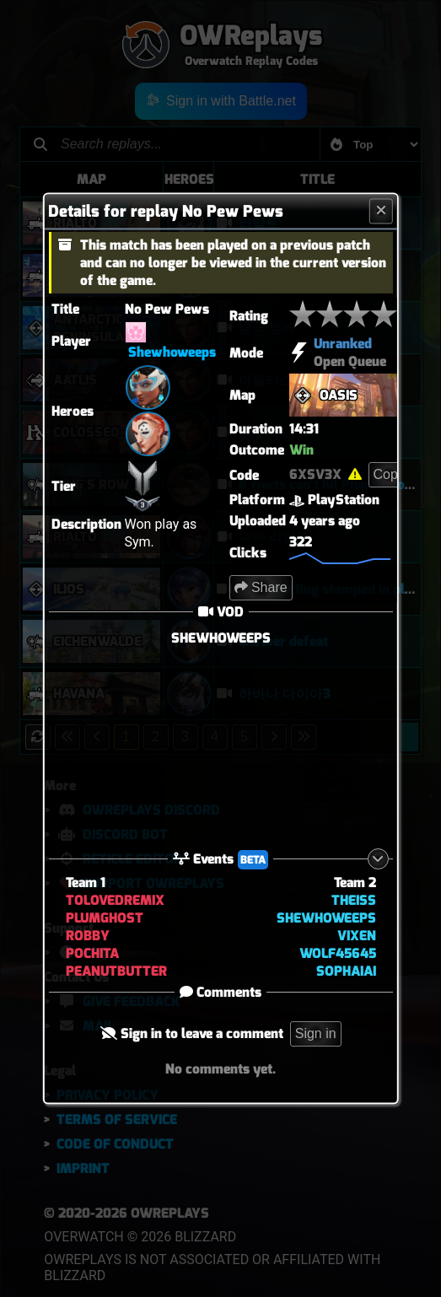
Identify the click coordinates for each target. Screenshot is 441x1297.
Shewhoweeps (171, 352)
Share (260, 587)
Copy (388, 474)
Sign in (315, 1034)
